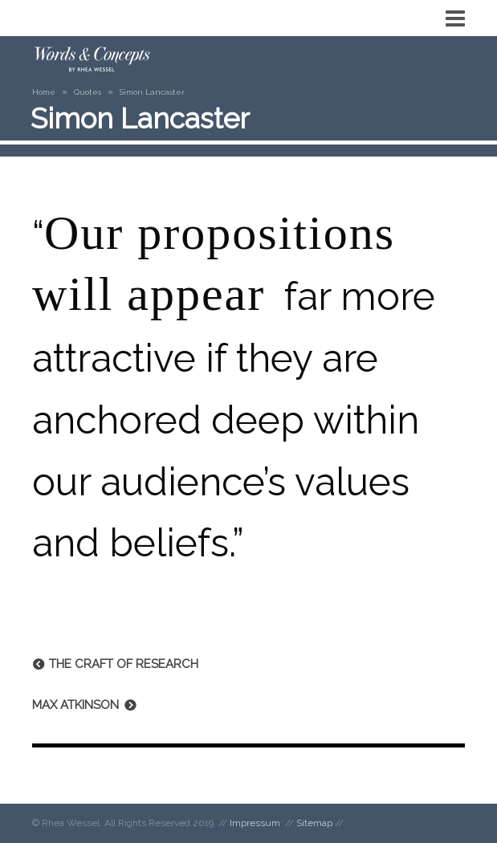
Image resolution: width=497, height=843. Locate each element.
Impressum (255, 823)
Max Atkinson (75, 705)
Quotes (87, 92)
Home (43, 92)
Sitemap (314, 823)
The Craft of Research (123, 664)
